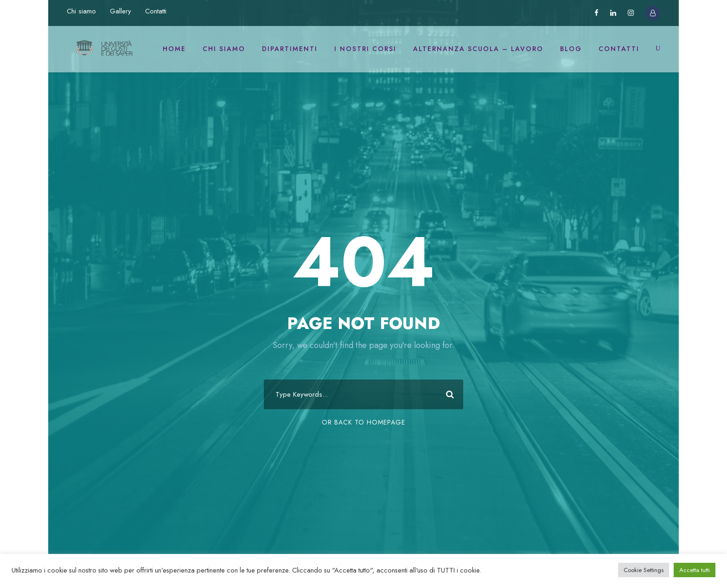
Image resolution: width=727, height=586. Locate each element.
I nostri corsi (365, 48)
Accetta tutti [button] (694, 570)
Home (174, 48)
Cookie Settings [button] (643, 570)
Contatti (155, 11)
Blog (571, 48)
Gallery (120, 11)
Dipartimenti (290, 48)
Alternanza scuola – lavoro (478, 48)
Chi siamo (81, 11)
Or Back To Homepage (363, 422)
